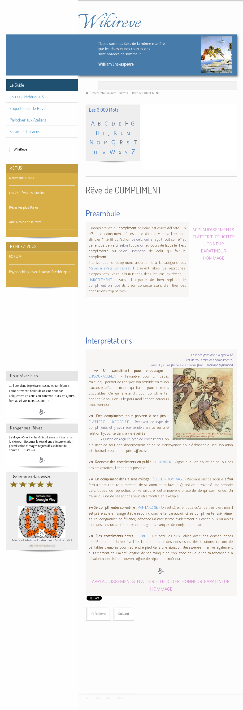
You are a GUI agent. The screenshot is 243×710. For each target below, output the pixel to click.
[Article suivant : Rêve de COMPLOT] (123, 613)
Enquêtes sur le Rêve (27, 108)
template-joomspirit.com (241, 675)
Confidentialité (63, 540)
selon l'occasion (132, 245)
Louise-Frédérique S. (26, 96)
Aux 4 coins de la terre (25, 222)
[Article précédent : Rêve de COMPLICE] (98, 613)
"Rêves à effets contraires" (109, 268)
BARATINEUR (213, 251)
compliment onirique (104, 285)
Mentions (47, 540)
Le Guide (16, 85)
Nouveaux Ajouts (21, 178)
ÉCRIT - (144, 536)
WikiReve (20, 149)
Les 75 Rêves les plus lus (26, 193)
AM (41, 545)
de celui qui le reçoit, (147, 239)
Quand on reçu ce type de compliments (133, 439)
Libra (47, 545)
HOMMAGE (213, 258)
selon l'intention (132, 251)
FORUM (15, 256)
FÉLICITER (225, 236)
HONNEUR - (164, 462)
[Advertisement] (42, 333)
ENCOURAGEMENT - (105, 376)
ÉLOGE (157, 479)
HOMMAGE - (176, 479)
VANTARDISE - (149, 507)
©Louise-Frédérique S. (25, 540)
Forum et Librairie (24, 131)
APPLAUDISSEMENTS (213, 229)
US (53, 545)
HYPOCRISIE (120, 422)
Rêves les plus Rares (23, 207)
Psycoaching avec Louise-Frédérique (39, 272)
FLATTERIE (203, 236)
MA (36, 545)
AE (31, 545)
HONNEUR (214, 244)
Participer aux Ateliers (27, 119)
